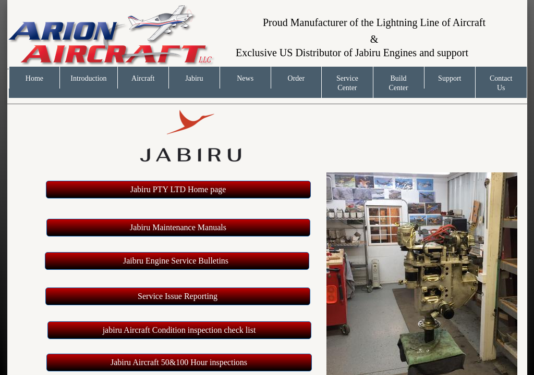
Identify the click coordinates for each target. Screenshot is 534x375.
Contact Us (501, 83)
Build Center (398, 83)
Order (296, 78)
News (245, 78)
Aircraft (142, 78)
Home (34, 78)
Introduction (88, 78)
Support (449, 78)
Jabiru (194, 78)
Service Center (347, 83)
